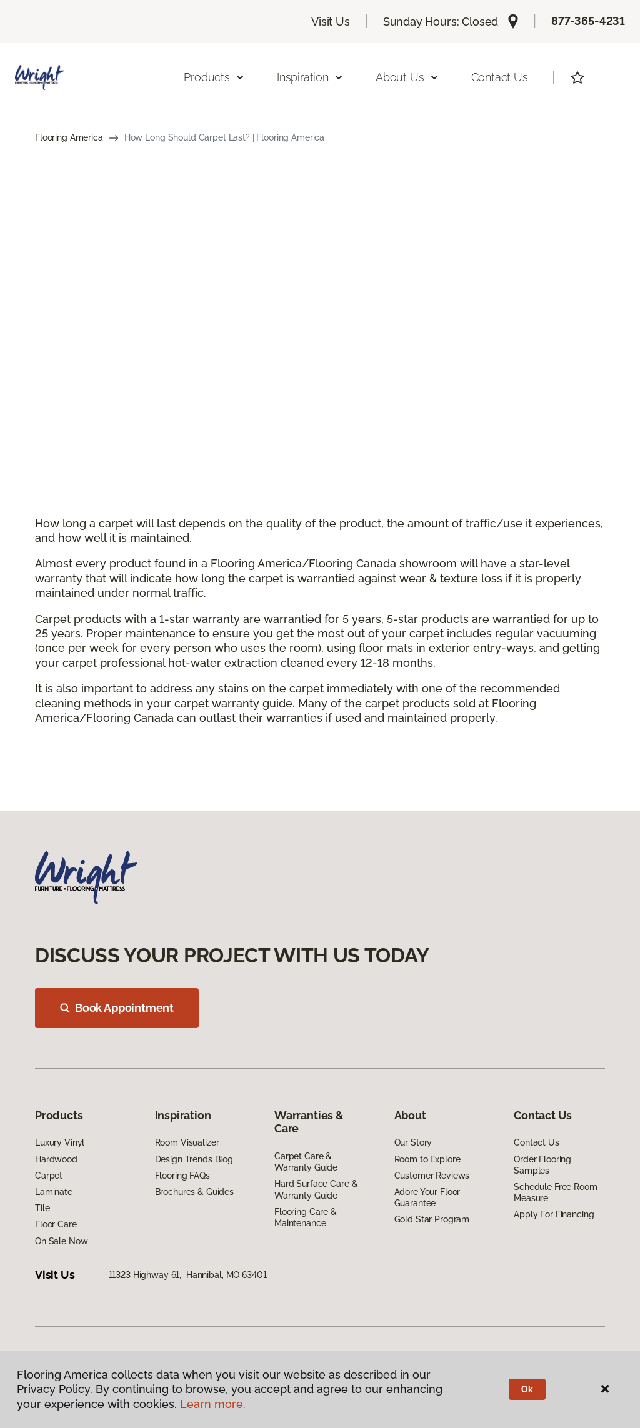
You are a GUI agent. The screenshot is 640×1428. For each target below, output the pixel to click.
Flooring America (69, 137)
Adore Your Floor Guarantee (427, 1197)
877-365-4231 (588, 20)
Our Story (413, 1142)
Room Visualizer (187, 1142)
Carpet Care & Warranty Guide (306, 1161)
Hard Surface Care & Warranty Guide (316, 1189)
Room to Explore (427, 1159)
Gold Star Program (432, 1219)
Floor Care (56, 1224)
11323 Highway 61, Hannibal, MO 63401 (188, 1275)
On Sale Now (61, 1241)
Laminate (53, 1192)
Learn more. (213, 1404)
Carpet (48, 1176)
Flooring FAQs (182, 1176)
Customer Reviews (432, 1176)
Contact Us (499, 77)
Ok (527, 1389)
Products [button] (214, 77)
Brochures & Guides (194, 1192)
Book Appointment (117, 1007)
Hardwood (56, 1159)
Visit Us (330, 21)
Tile (42, 1208)
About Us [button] (407, 77)
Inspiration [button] (310, 77)
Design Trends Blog (194, 1159)
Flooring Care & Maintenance (305, 1217)
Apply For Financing (554, 1214)
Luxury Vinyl (59, 1142)
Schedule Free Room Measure (555, 1192)
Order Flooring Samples (542, 1165)
